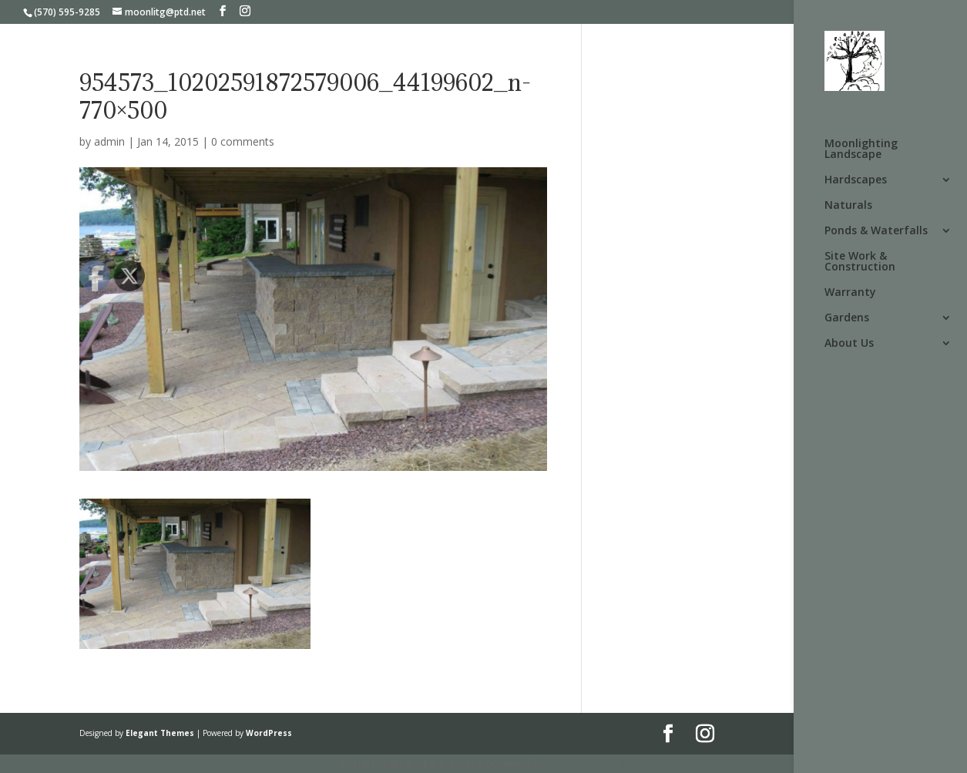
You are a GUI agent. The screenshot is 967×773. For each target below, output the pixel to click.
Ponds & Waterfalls (876, 231)
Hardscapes (855, 180)
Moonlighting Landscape (861, 149)
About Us (849, 344)
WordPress (269, 733)
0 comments (242, 141)
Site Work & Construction (859, 262)
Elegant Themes (160, 733)
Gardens (846, 318)
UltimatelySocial (587, 763)
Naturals (848, 206)
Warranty (850, 293)
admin (109, 141)
